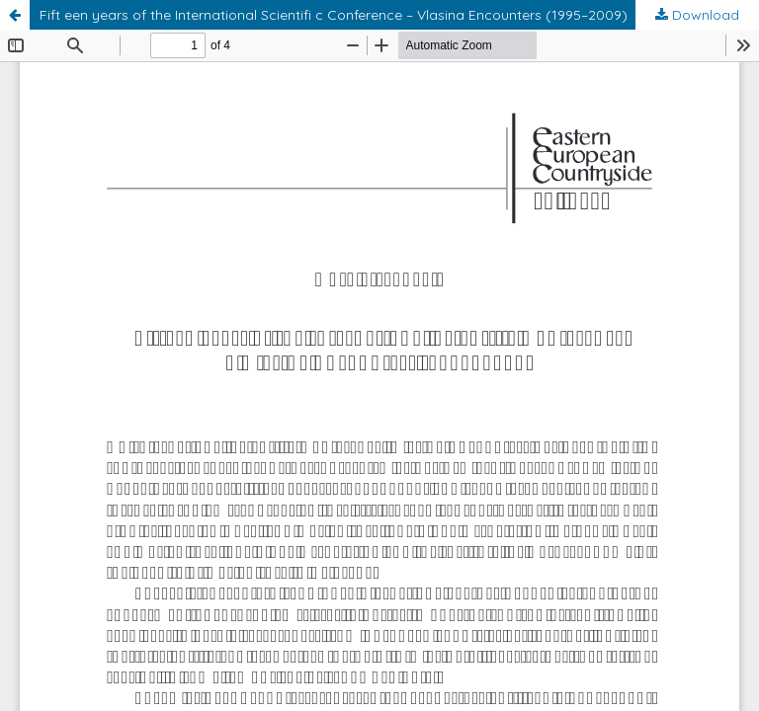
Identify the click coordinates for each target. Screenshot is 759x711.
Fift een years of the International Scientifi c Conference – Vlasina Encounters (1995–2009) (334, 15)
